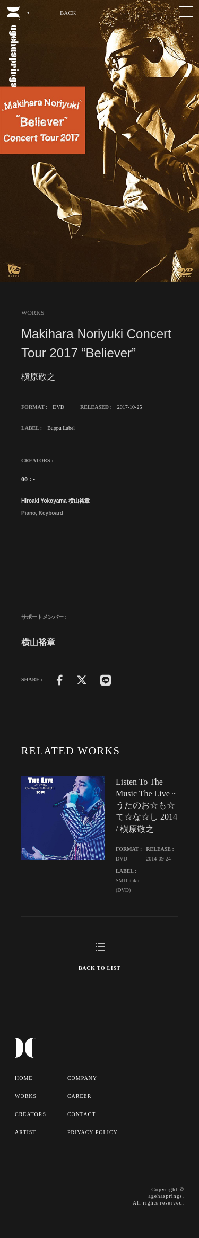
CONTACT (81, 1114)
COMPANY (82, 1078)
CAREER (79, 1096)
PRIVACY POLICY (92, 1132)
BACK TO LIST (99, 968)
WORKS (26, 1096)
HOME (23, 1078)
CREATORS (30, 1114)
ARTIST (25, 1132)
